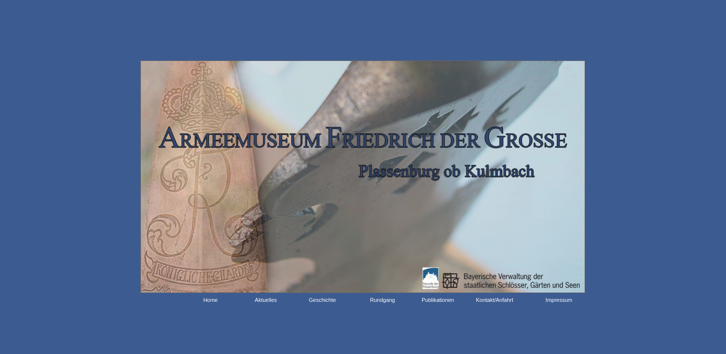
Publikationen (438, 300)
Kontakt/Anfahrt (494, 300)
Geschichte (322, 300)
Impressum (559, 300)
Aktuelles (266, 300)
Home (207, 300)
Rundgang (382, 300)
